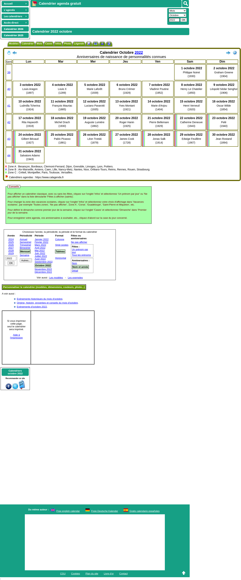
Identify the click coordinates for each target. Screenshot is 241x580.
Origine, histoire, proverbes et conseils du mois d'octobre (47, 302)
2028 (11, 250)
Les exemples (75, 277)
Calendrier (28, 43)
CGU (63, 573)
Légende (79, 43)
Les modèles (56, 277)
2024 (11, 239)
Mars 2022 (40, 245)
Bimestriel (25, 247)
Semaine (24, 255)
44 (8, 155)
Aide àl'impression (16, 336)
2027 (11, 247)
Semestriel (25, 242)
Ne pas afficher (79, 242)
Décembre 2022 (43, 272)
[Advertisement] (98, 16)
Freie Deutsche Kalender (104, 511)
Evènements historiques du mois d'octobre (40, 298)
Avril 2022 (40, 247)
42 (8, 122)
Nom (74, 263)
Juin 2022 (40, 253)
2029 (11, 253)
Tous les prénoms (81, 255)
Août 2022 (40, 259)
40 (8, 89)
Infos (58, 43)
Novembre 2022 (43, 269)
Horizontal (60, 258)
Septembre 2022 (44, 261)
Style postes (61, 245)
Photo (67, 43)
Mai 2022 (40, 250)
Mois (39, 43)
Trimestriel (25, 245)
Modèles (14, 43)
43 (8, 138)
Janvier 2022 (42, 239)
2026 (11, 245)
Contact (123, 573)
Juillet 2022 (41, 256)
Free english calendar (68, 511)
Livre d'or (109, 573)
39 (8, 72)
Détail (75, 270)
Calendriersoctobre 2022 (15, 372)
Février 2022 (41, 242)
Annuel (23, 239)
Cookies (75, 573)
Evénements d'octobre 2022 (32, 306)
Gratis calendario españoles (145, 511)
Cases (48, 43)
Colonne (59, 239)
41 (8, 105)
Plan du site (91, 573)
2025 (11, 242)
